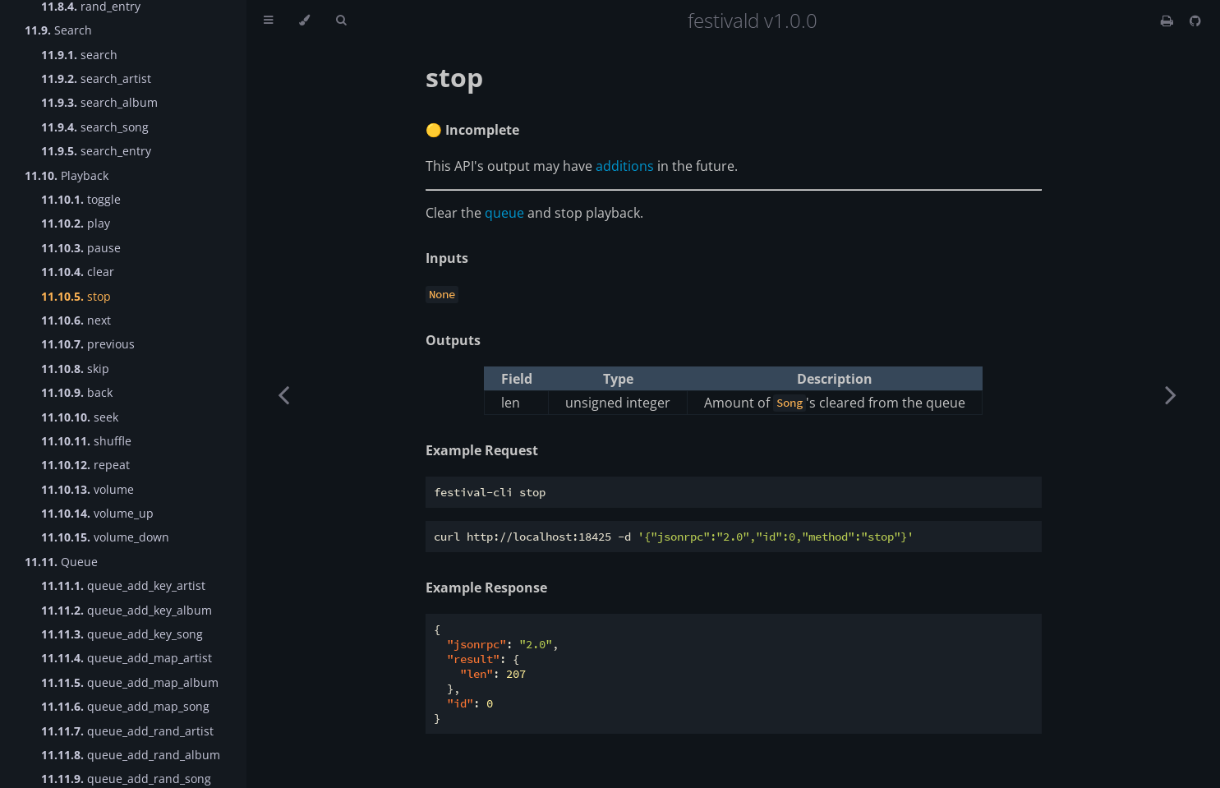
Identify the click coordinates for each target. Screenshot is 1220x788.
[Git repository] (1195, 21)
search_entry (96, 151)
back (77, 392)
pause (81, 248)
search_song (95, 127)
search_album (99, 102)
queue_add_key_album (126, 610)
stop (76, 296)
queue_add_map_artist (126, 658)
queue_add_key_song (122, 634)
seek (79, 417)
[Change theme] (304, 20)
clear (77, 271)
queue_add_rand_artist (127, 731)
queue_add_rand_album (130, 755)
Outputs (453, 340)
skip (75, 368)
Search (58, 30)
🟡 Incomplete (472, 130)
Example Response (486, 587)
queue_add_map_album (130, 682)
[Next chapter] (1171, 394)
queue (504, 213)
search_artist (96, 78)
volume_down (105, 537)
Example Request (482, 450)
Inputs (447, 258)
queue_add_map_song (125, 706)
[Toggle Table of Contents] (268, 20)
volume (87, 489)
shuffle (86, 441)
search (79, 54)
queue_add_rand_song (126, 778)
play (75, 223)
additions (625, 166)
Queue (61, 561)
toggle (81, 199)
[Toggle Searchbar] (341, 20)
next (76, 320)
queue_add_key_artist (123, 585)
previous (88, 344)
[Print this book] (1168, 21)
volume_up (97, 513)
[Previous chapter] (283, 394)
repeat (85, 464)
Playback (66, 175)
